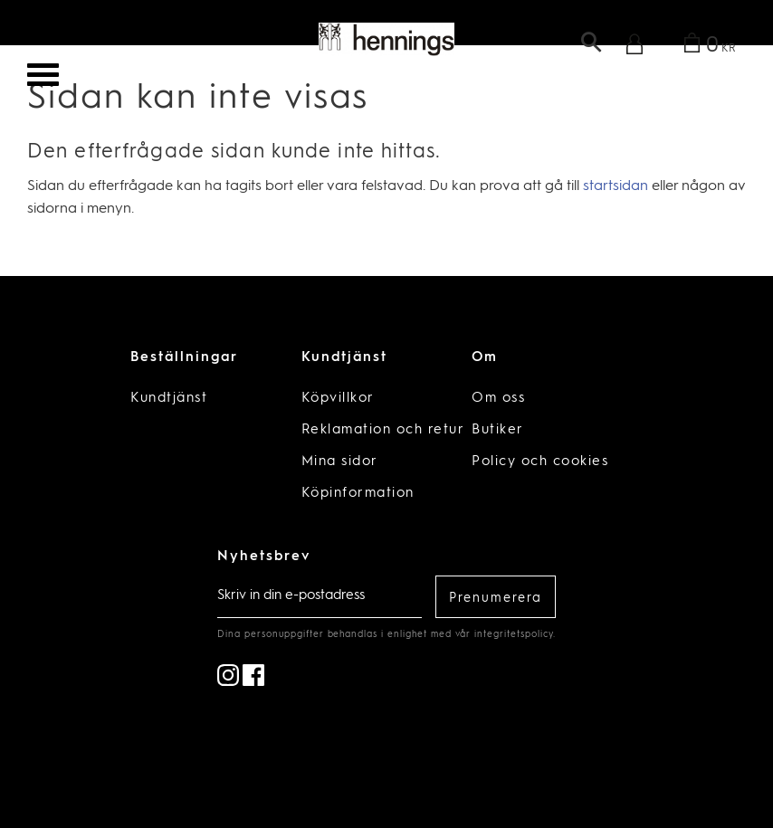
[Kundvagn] (706, 47)
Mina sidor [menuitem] (339, 462)
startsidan (615, 186)
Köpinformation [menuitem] (358, 493)
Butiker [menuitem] (498, 430)
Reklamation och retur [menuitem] (383, 430)
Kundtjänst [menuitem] (168, 398)
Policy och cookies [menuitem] (540, 462)
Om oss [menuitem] (498, 398)
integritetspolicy (513, 635)
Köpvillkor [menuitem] (338, 398)
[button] (43, 74)
